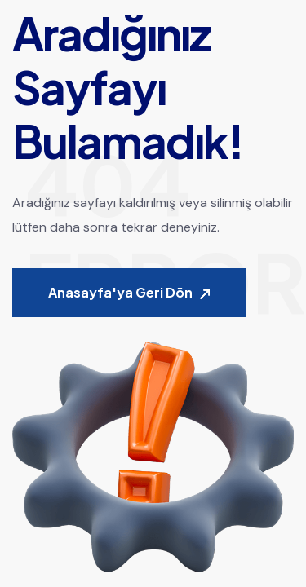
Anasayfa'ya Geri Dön (129, 292)
